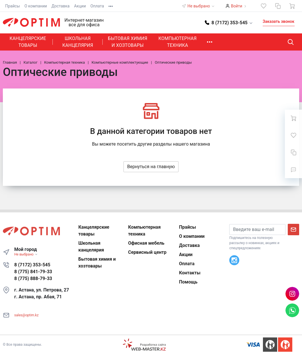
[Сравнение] (278, 6)
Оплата (97, 6)
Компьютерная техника (178, 42)
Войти (236, 6)
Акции (80, 6)
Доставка (61, 6)
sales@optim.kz (26, 315)
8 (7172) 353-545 (32, 264)
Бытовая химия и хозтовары (127, 42)
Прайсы (12, 6)
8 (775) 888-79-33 (33, 278)
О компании (36, 6)
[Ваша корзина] (292, 6)
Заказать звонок (278, 21)
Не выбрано (201, 6)
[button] (229, 22)
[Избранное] (263, 6)
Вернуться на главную (151, 166)
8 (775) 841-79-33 (33, 271)
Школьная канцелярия (77, 42)
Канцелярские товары (27, 42)
